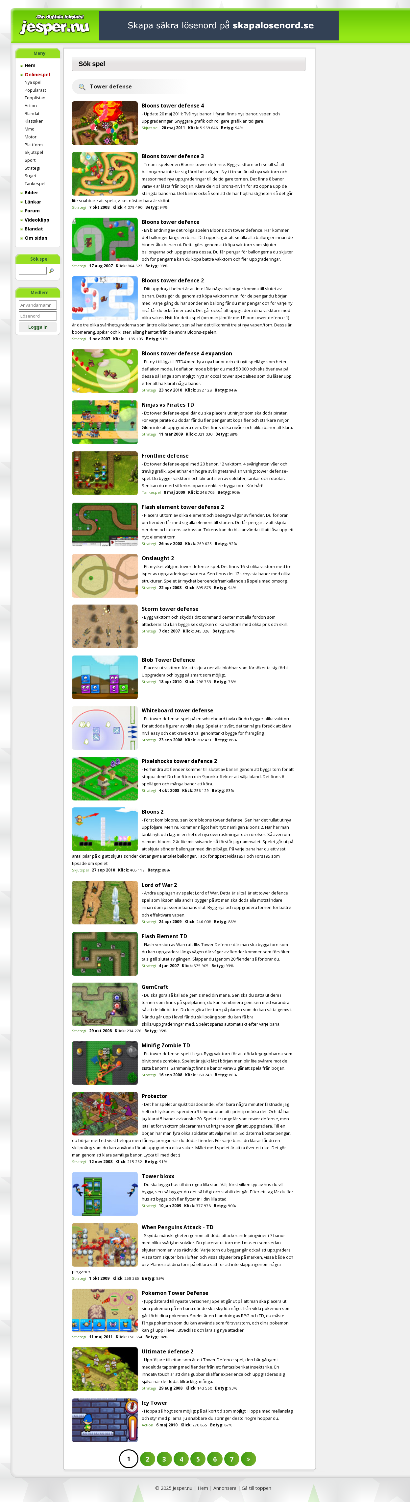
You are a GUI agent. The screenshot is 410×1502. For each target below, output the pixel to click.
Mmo (30, 129)
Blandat (32, 113)
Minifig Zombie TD (166, 1045)
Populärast (35, 90)
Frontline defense (165, 455)
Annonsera (224, 1488)
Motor (30, 137)
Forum (30, 210)
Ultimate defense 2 (167, 1351)
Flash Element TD (164, 936)
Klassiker (34, 121)
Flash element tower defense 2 (183, 507)
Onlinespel (35, 74)
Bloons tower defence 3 (173, 156)
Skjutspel (34, 152)
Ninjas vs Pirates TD (168, 404)
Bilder (29, 192)
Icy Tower (154, 1402)
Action (31, 105)
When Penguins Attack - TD (177, 1227)
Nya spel (33, 82)
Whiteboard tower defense (177, 710)
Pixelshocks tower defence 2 (179, 761)
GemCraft (155, 986)
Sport (30, 160)
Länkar (30, 202)
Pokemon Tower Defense (175, 1293)
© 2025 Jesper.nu (173, 1488)
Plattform (34, 145)
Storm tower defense (170, 608)
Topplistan (35, 98)
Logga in (38, 327)
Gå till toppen (256, 1488)
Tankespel (35, 183)
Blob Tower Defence (168, 659)
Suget (30, 176)
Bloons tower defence (171, 222)
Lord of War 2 (159, 885)
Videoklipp (34, 220)
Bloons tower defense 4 (173, 105)
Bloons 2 (152, 811)
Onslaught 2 (158, 558)
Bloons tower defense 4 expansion (187, 353)
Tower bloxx (158, 1176)
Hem (28, 65)
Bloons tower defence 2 (173, 280)
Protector (154, 1096)
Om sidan (33, 238)
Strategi (32, 168)
